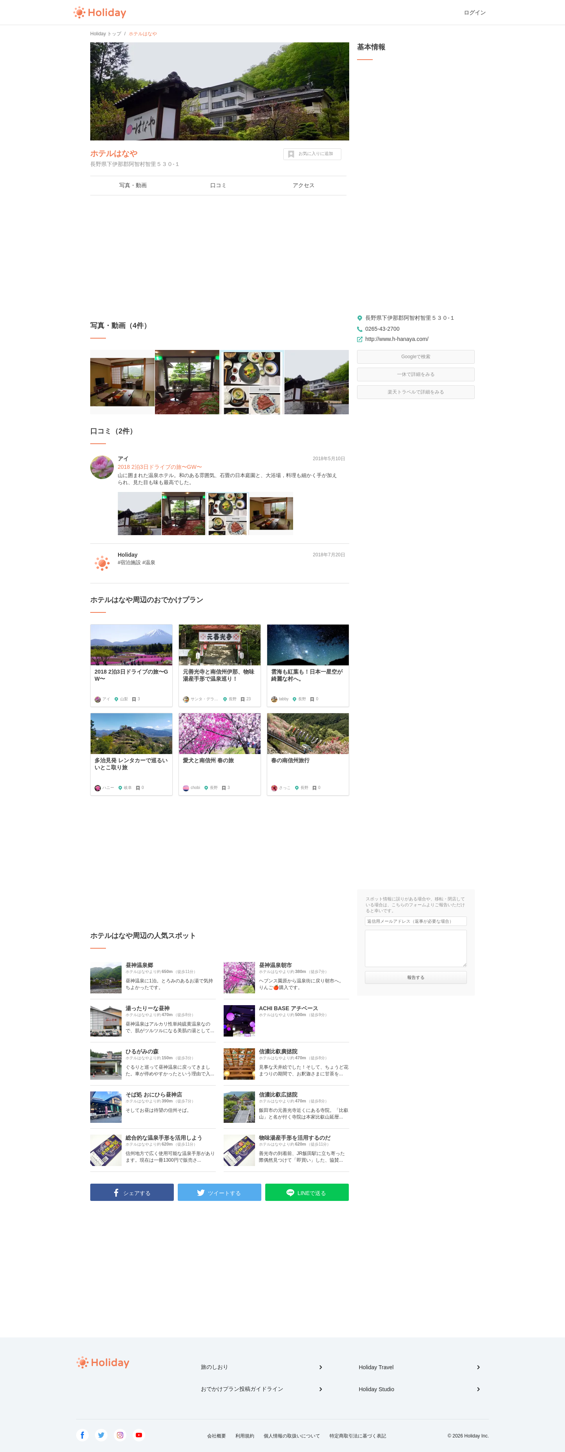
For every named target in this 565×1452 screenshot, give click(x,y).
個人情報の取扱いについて (292, 1436)
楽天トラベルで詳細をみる (416, 392)
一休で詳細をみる (416, 374)
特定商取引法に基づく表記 (358, 1436)
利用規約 (244, 1436)
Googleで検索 (416, 356)
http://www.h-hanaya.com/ (396, 339)
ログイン (475, 12)
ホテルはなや (113, 153)
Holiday (99, 12)
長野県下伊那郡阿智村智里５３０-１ (410, 318)
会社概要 (216, 1436)
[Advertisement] (219, 258)
